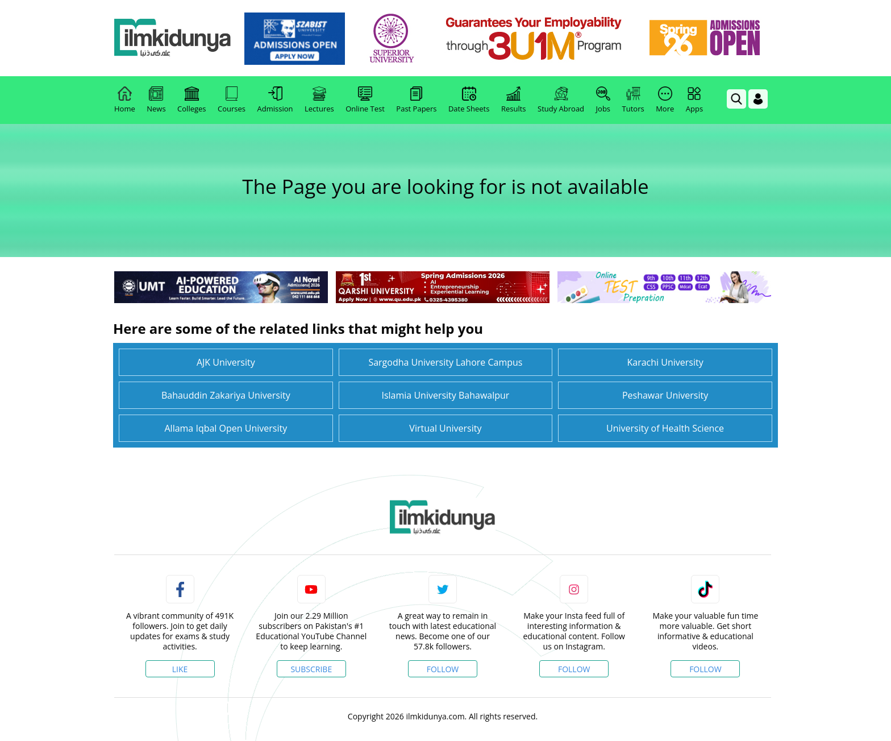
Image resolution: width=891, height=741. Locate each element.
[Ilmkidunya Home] (176, 38)
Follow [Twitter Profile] (443, 669)
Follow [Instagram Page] (574, 669)
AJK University (226, 362)
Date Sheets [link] (469, 100)
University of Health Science (665, 428)
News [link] (156, 100)
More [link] (665, 100)
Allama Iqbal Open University (225, 428)
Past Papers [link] (416, 100)
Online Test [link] (365, 100)
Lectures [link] (319, 100)
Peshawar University (665, 395)
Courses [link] (231, 100)
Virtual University (445, 428)
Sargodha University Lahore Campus (445, 362)
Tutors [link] (633, 100)
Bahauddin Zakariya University (225, 395)
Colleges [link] (191, 100)
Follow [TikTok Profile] (705, 669)
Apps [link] (694, 100)
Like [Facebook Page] (180, 669)
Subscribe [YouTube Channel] (311, 669)
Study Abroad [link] (561, 100)
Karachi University (665, 362)
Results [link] (513, 100)
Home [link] (124, 100)
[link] (298, 39)
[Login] (758, 99)
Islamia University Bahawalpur (445, 395)
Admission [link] (275, 100)
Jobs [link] (603, 100)
